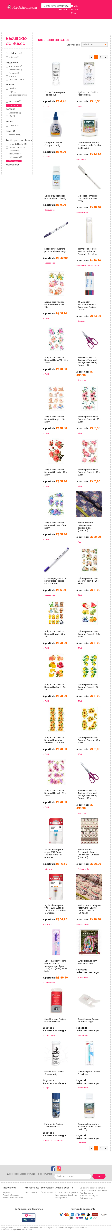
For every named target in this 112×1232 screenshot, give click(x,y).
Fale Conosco (31, 1192)
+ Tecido (46, 157)
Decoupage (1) (15, 101)
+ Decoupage (48, 210)
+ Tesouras (81, 380)
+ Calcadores (49, 1035)
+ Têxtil (46, 318)
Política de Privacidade (13, 1197)
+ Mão (79, 106)
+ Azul (78, 542)
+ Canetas (80, 321)
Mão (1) (12, 116)
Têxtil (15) (12, 88)
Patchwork (12, 62)
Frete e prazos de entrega (66, 1195)
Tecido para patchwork (19, 140)
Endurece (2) (14, 57)
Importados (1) (15, 135)
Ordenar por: (73, 44)
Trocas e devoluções (89, 1195)
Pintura (10, 84)
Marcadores (12, 164)
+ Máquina (47, 869)
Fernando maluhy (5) (18, 144)
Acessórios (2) (15, 113)
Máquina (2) (14, 76)
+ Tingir (46, 106)
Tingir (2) (12, 91)
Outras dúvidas (86, 1198)
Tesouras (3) (14, 73)
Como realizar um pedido (66, 1192)
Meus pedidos (61, 1197)
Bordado (10, 109)
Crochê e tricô (14, 53)
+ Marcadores (82, 212)
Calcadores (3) (15, 70)
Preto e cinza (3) (15, 154)
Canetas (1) (14, 125)
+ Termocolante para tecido (88, 265)
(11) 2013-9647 (47, 1192)
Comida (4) (14, 150)
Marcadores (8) (15, 66)
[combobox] (94, 44)
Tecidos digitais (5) (17, 147)
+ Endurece (81, 159)
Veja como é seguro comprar (92, 1188)
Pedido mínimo (86, 1193)
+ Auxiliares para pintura (53, 1140)
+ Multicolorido (82, 869)
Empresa (6, 1192)
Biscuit (9, 121)
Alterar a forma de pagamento (93, 1190)
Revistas (10, 131)
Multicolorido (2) (16, 157)
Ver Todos (13, 105)
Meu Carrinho (74, 9)
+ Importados (82, 977)
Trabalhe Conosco (11, 1195)
